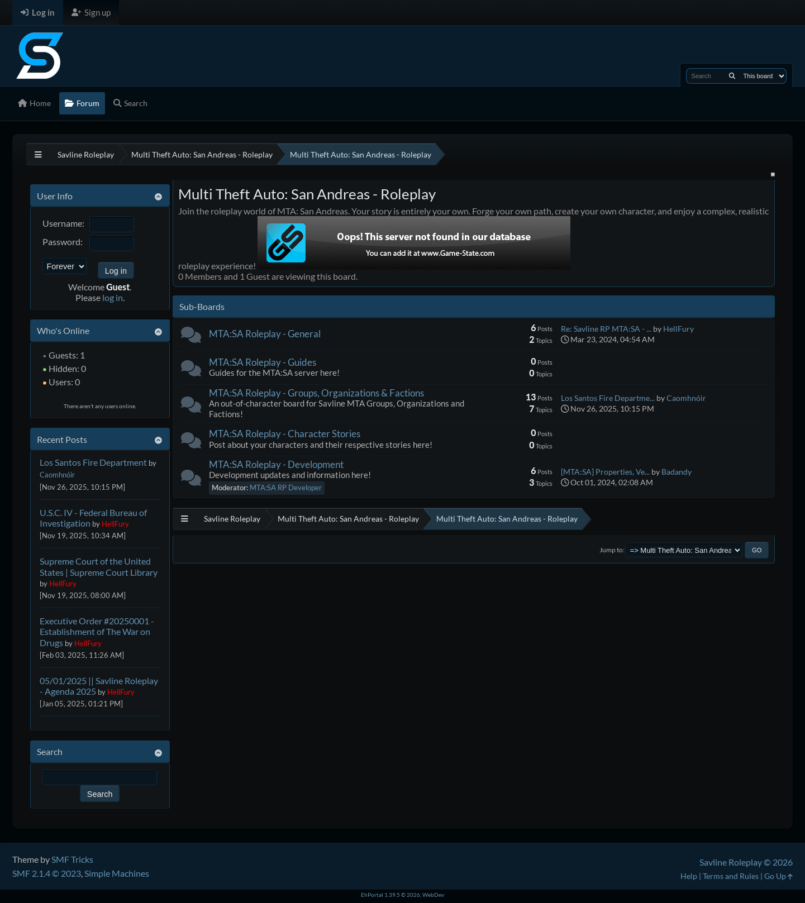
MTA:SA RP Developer (286, 487)
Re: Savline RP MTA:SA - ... (606, 328)
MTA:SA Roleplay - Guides (262, 362)
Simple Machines (116, 873)
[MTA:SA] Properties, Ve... (605, 471)
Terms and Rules (731, 876)
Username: (63, 223)
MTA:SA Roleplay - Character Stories (284, 433)
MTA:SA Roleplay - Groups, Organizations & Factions (316, 393)
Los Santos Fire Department (93, 462)
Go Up (778, 876)
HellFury (115, 523)
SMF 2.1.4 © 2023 (46, 873)
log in (112, 297)
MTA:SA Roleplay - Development (276, 464)
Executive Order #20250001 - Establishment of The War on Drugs (97, 631)
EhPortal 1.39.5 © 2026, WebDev (402, 894)
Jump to (611, 549)
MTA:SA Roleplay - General (265, 334)
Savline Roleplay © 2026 (746, 862)
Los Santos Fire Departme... (608, 398)
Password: (62, 241)
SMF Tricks (72, 859)
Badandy (676, 471)
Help (688, 876)
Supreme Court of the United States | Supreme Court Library (99, 566)
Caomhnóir (57, 474)
